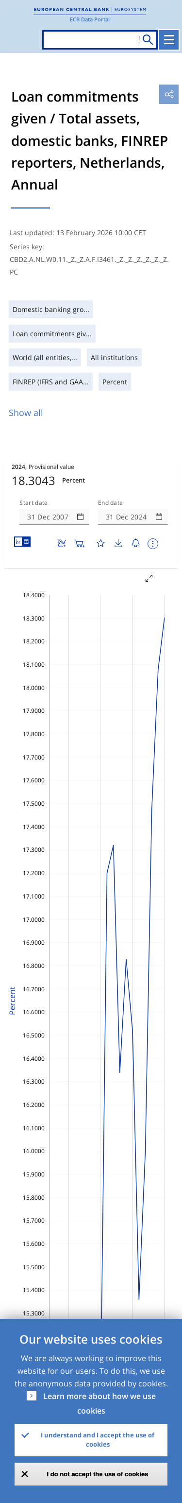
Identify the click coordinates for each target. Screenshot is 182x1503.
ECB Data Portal (90, 19)
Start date (33, 503)
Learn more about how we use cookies (99, 1403)
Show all (26, 412)
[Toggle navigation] (169, 40)
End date (110, 503)
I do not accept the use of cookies (98, 1474)
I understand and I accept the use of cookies (97, 1440)
